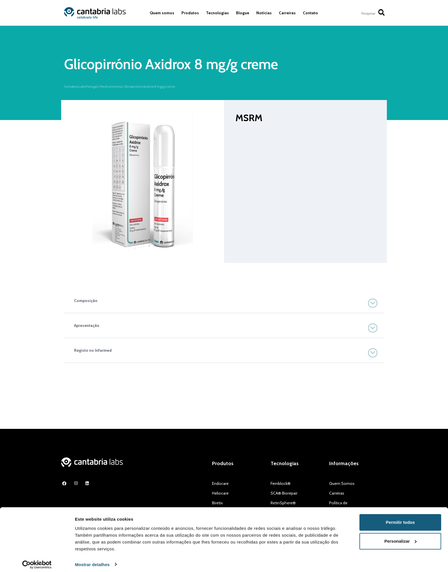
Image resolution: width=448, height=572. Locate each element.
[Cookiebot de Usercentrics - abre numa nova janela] (37, 561)
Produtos (190, 12)
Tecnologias (217, 12)
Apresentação (86, 325)
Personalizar (400, 537)
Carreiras (287, 12)
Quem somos (162, 12)
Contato (310, 12)
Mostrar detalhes (92, 560)
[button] (224, 301)
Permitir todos (400, 518)
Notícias (264, 12)
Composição (85, 300)
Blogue (242, 12)
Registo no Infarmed (93, 350)
